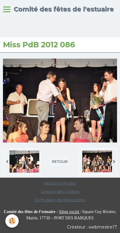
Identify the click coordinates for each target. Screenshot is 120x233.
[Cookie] (12, 221)
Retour (60, 161)
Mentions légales (60, 183)
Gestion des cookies (60, 191)
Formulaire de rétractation (60, 200)
